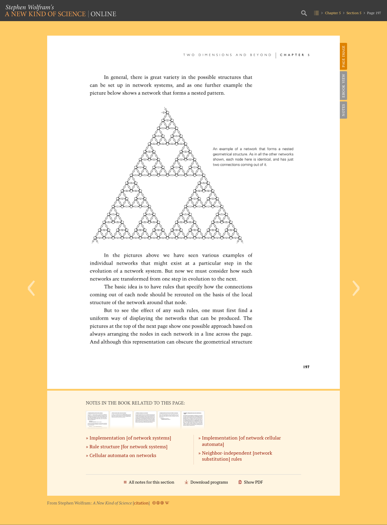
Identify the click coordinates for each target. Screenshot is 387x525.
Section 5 (353, 13)
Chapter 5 (333, 13)
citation (141, 503)
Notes (343, 110)
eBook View (343, 86)
